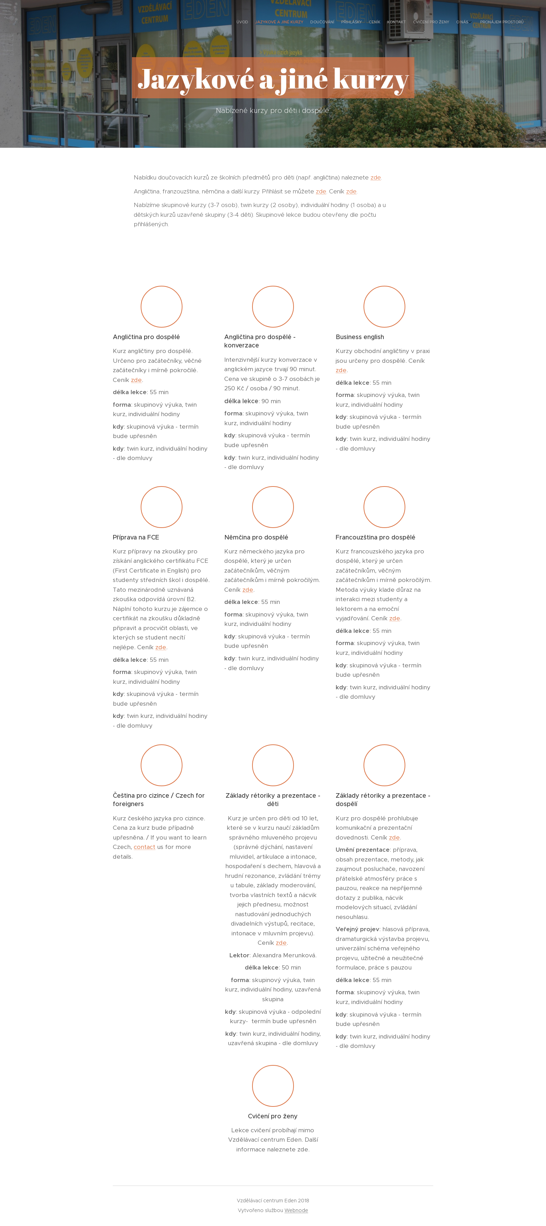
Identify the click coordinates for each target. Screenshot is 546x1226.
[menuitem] (463, 22)
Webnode (296, 1210)
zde (375, 177)
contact (144, 847)
